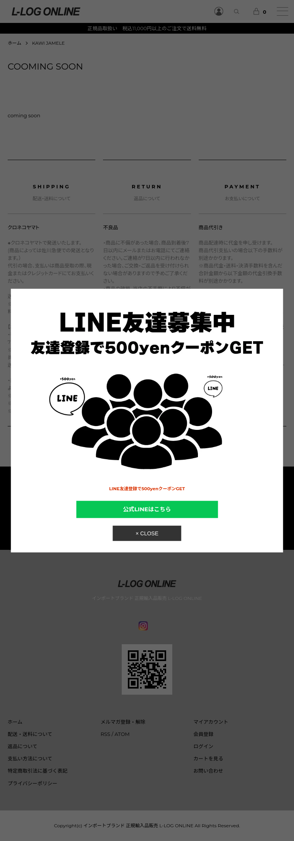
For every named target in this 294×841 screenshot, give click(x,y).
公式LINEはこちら (147, 509)
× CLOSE (147, 533)
